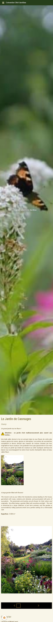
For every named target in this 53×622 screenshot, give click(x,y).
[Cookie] (4, 617)
